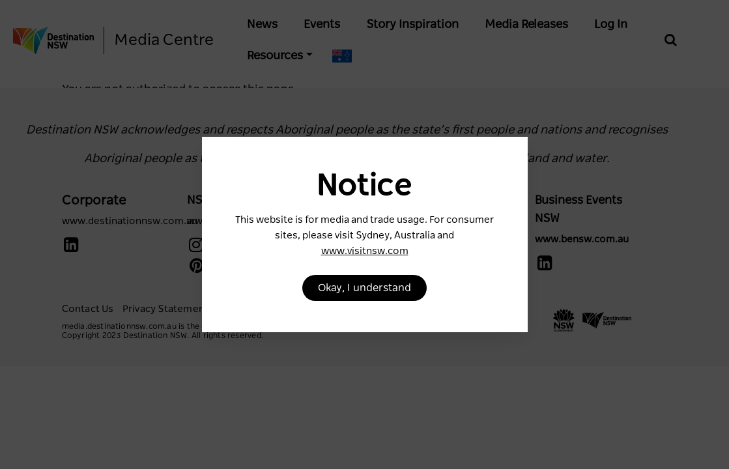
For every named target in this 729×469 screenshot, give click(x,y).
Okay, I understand (364, 288)
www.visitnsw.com (364, 251)
